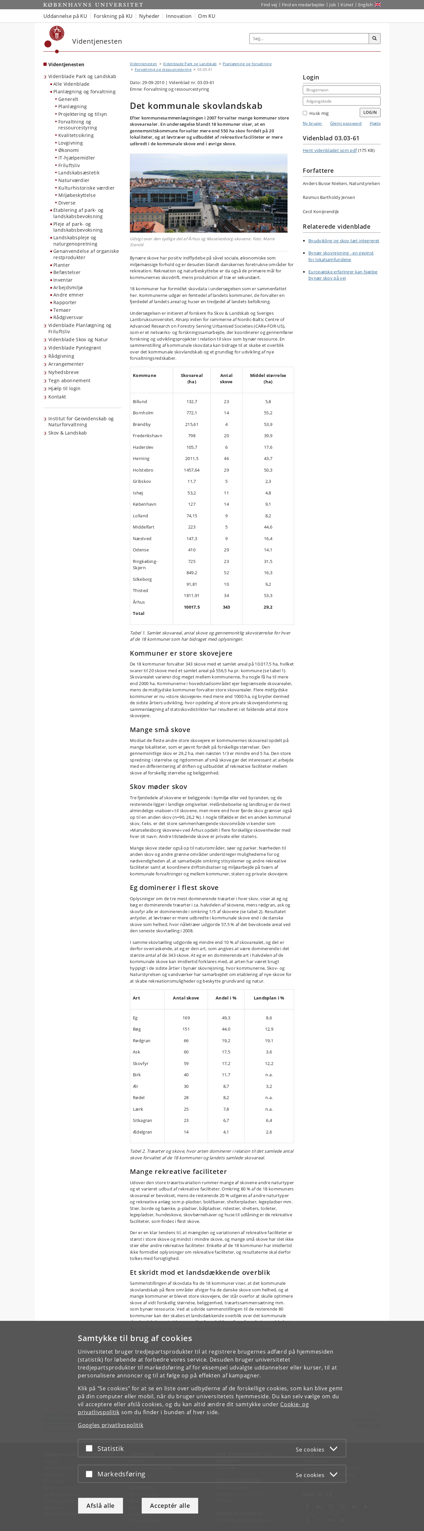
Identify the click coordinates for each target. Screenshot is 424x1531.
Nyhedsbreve (63, 372)
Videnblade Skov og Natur (78, 339)
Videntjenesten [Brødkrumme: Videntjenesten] (143, 63)
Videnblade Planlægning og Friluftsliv (80, 328)
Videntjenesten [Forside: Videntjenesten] (66, 64)
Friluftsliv (69, 165)
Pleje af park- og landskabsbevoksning (78, 227)
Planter (61, 265)
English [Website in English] (365, 5)
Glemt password (346, 123)
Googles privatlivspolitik (110, 1425)
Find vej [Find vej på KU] (269, 5)
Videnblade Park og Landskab (82, 76)
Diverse (67, 203)
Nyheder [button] (149, 16)
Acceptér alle (170, 1505)
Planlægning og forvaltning (84, 91)
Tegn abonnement (69, 380)
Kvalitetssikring (76, 135)
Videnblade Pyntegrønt (74, 348)
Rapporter (65, 302)
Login (370, 112)
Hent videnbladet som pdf (330, 150)
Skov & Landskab (67, 433)
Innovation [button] (178, 16)
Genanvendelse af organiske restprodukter (86, 254)
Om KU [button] (206, 16)
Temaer (62, 310)
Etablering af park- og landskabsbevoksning (78, 213)
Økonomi (68, 150)
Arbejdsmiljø (68, 287)
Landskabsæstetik (78, 172)
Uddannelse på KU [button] (65, 16)
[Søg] (375, 38)
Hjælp (375, 123)
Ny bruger (312, 123)
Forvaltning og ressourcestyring (77, 124)
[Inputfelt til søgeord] (309, 38)
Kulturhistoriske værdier (86, 188)
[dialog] (212, 1426)
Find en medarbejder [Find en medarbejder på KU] (303, 5)
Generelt (68, 99)
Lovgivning (70, 143)
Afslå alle (100, 1505)
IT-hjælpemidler (76, 158)
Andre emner (68, 295)
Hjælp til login (64, 388)
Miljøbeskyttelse (77, 195)
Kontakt (57, 397)
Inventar (63, 280)
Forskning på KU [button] (113, 16)
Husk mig (316, 113)
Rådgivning (61, 356)
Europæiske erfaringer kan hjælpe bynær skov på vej (343, 275)
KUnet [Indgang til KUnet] (347, 5)
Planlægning (72, 106)
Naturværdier (74, 180)
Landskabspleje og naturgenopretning (75, 240)
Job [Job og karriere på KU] (332, 5)
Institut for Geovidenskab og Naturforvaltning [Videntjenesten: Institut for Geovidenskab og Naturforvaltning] (81, 421)
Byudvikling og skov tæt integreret (343, 241)
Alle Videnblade (71, 84)
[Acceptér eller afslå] (91, 1448)
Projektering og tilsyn (82, 114)
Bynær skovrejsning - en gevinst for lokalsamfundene (341, 256)
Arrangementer (66, 364)
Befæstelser (66, 272)
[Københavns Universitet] (54, 39)
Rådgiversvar (68, 317)
